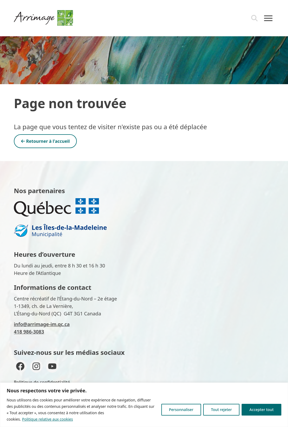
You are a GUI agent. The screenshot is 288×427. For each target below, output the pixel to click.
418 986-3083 (29, 331)
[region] (144, 405)
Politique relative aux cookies (47, 419)
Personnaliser (181, 409)
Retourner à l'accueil (45, 141)
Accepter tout (261, 409)
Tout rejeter (221, 409)
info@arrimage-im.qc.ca (42, 324)
